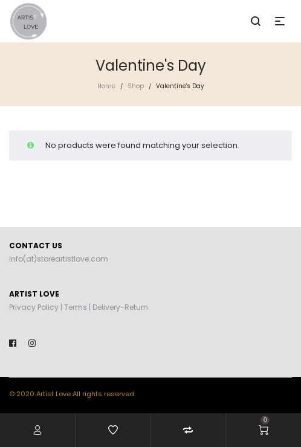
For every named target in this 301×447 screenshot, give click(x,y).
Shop (136, 86)
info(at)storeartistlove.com (58, 259)
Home (106, 86)
